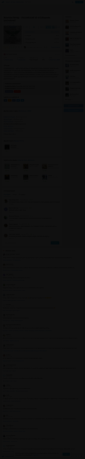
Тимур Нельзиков (8, 294)
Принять (66, 454)
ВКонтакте (9, 91)
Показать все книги (71, 55)
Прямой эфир (10, 251)
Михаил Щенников (9, 445)
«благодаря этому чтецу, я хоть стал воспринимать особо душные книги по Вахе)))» (33, 47)
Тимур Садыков (13, 224)
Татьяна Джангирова (9, 365)
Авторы (13, 2)
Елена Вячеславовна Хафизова (12, 324)
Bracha (6, 395)
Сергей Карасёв (8, 344)
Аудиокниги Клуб (8, 456)
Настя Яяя (7, 304)
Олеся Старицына (9, 314)
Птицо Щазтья (8, 405)
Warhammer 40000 (24, 111)
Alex (5, 415)
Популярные (7, 194)
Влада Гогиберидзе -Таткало (11, 254)
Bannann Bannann (13, 208)
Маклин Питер (19, 141)
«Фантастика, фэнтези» (26, 160)
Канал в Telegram (73, 110)
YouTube (17, 91)
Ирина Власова (8, 264)
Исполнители (20, 2)
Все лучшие (69, 99)
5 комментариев (55, 47)
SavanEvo (7, 355)
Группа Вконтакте (73, 106)
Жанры (8, 2)
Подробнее (36, 455)
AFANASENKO (8, 375)
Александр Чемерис (14, 234)
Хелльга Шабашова (9, 435)
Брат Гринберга (8, 274)
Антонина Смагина (14, 216)
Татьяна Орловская (9, 284)
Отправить (55, 243)
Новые (15, 194)
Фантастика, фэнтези (10, 54)
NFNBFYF (7, 334)
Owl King (6, 385)
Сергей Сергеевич (14, 200)
